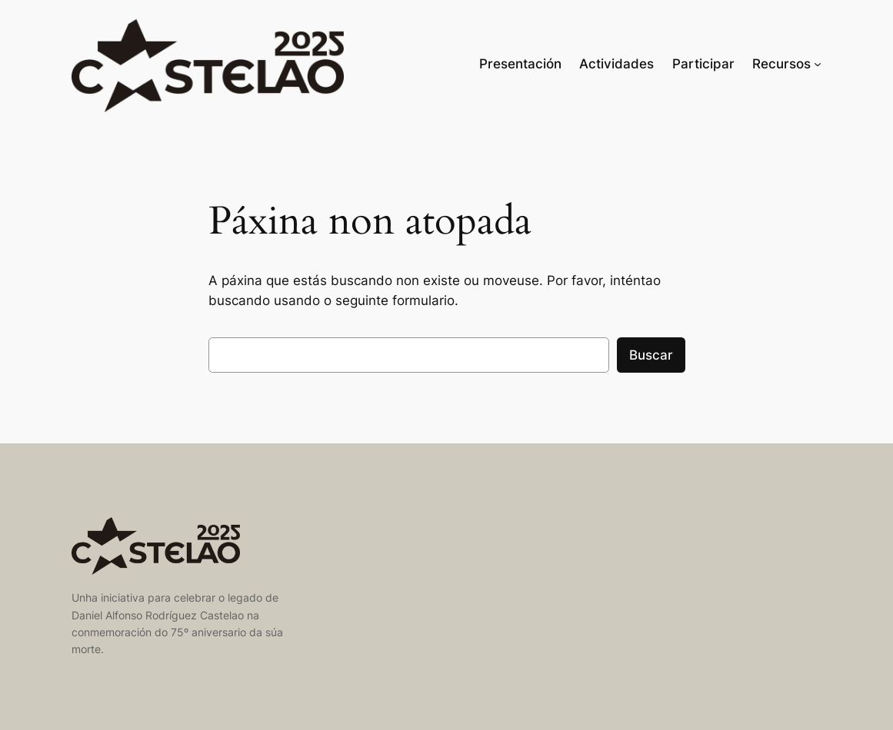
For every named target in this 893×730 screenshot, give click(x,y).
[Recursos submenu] (817, 64)
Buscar (651, 355)
